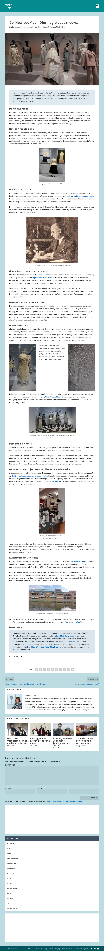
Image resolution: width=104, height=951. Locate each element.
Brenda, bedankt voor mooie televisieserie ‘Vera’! (62, 742)
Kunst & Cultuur (49, 27)
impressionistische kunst (42, 277)
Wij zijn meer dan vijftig (52, 949)
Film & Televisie (12, 858)
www (69, 622)
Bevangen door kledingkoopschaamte (40, 740)
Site (70, 788)
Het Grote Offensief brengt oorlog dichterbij (17, 740)
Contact (76, 949)
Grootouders (11, 868)
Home (30, 949)
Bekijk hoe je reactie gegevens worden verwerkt (64, 801)
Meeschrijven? (38, 949)
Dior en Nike (56, 481)
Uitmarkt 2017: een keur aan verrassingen (84, 740)
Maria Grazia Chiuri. (53, 397)
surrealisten (75, 196)
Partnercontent (12, 888)
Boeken (9, 848)
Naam (8, 788)
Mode (58, 27)
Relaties (10, 899)
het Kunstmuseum (78, 561)
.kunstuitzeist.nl (77, 622)
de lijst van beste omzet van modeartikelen (30, 476)
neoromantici (88, 196)
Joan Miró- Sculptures (65, 636)
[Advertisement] (52, 819)
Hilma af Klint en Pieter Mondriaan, (45, 647)
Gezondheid (11, 863)
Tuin (8, 904)
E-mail (40, 788)
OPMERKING (10, 765)
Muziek (9, 883)
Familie (9, 853)
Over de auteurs (67, 949)
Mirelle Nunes (26, 27)
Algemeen (10, 843)
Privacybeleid (84, 949)
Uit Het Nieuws (12, 908)
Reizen (9, 893)
